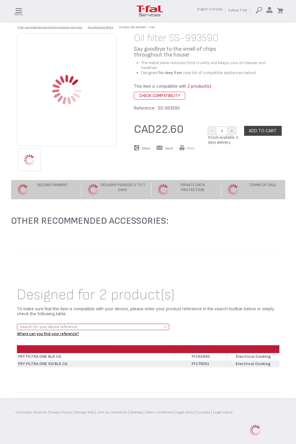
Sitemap (136, 412)
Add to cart (263, 130)
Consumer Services (31, 412)
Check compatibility (159, 95)
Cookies (203, 412)
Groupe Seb (84, 412)
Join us (103, 412)
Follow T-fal (238, 10)
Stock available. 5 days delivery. (223, 140)
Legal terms (185, 412)
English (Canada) (210, 9)
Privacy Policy (61, 412)
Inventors (119, 412)
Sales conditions (159, 412)
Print (186, 148)
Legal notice (223, 412)
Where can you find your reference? (48, 333)
